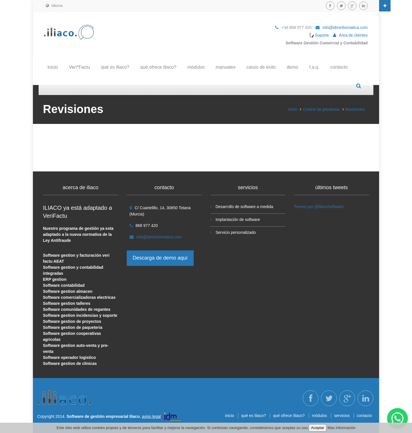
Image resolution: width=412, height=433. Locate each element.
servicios (342, 415)
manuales (225, 67)
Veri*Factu (79, 67)
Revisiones (355, 109)
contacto (339, 67)
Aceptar (317, 428)
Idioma (54, 5)
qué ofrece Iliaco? (158, 67)
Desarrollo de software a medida (244, 206)
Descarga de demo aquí (160, 258)
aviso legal (151, 416)
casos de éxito (261, 67)
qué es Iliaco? (115, 67)
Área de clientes (353, 35)
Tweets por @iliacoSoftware (319, 206)
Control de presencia (321, 109)
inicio (52, 67)
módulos (196, 67)
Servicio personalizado (235, 232)
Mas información (342, 428)
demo (292, 67)
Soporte (319, 35)
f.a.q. (314, 67)
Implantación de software (237, 219)
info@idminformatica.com (345, 27)
